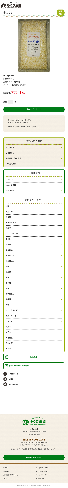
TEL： (34, 440)
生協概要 (34, 357)
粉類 (7, 206)
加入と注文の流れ (42, 471)
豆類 (7, 288)
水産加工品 (10, 261)
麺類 (7, 277)
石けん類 (9, 343)
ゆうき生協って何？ (42, 468)
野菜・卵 (9, 212)
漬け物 (8, 239)
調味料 (8, 299)
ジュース (9, 321)
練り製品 (9, 250)
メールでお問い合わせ (34, 457)
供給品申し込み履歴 (13, 158)
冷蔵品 (8, 244)
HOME (5, 468)
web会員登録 (11, 185)
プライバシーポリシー (43, 475)
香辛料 (8, 283)
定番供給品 (10, 153)
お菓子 (8, 327)
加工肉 (8, 332)
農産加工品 (10, 255)
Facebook (13, 374)
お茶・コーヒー (12, 316)
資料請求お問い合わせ (10, 475)
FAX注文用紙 (11, 164)
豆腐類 (8, 217)
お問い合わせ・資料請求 (19, 366)
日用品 (8, 349)
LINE (11, 379)
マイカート (10, 190)
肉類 (7, 266)
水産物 (8, 272)
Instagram (13, 384)
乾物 (7, 305)
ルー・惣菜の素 (12, 310)
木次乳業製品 (11, 223)
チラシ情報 (10, 147)
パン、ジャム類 (12, 234)
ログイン (9, 179)
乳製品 (8, 228)
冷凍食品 (9, 338)
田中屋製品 (10, 294)
